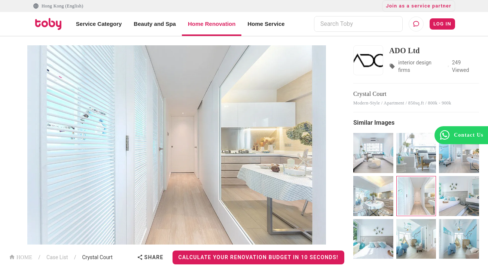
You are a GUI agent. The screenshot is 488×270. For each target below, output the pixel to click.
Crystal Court (97, 257)
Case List (57, 257)
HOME (20, 256)
